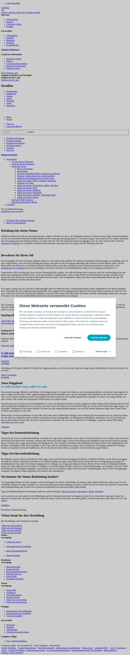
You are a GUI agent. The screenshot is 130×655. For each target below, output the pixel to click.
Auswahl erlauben (72, 337)
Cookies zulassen (99, 337)
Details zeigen (101, 351)
